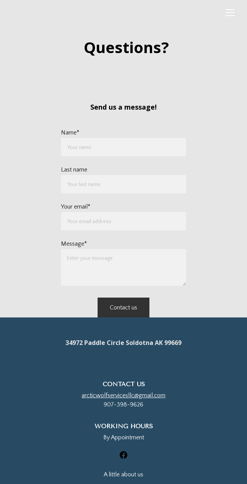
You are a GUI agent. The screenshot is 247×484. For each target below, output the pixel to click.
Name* (70, 132)
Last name (74, 169)
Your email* (75, 206)
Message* (74, 243)
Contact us (123, 307)
